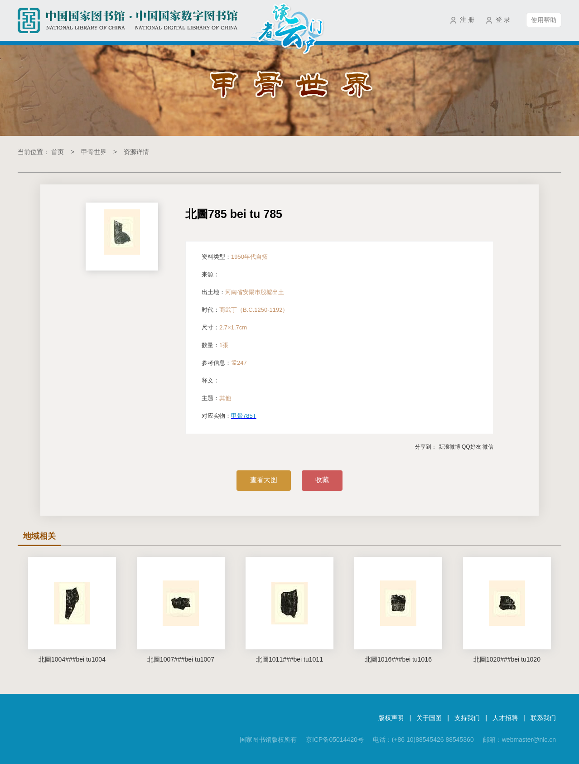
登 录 (503, 19)
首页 (57, 151)
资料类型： (235, 256)
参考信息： (224, 362)
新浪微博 (449, 447)
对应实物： (231, 415)
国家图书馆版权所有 (268, 739)
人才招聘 (505, 717)
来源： (210, 274)
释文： (210, 380)
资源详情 (136, 151)
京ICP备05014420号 (335, 739)
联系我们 (543, 717)
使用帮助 (543, 20)
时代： (245, 309)
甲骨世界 (93, 151)
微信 (487, 447)
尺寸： (224, 327)
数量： (215, 345)
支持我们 (467, 717)
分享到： (426, 447)
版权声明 (391, 717)
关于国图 (429, 717)
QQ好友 (471, 447)
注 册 (467, 19)
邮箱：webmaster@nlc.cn (519, 739)
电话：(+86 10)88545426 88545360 (423, 739)
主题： (216, 398)
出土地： (243, 292)
